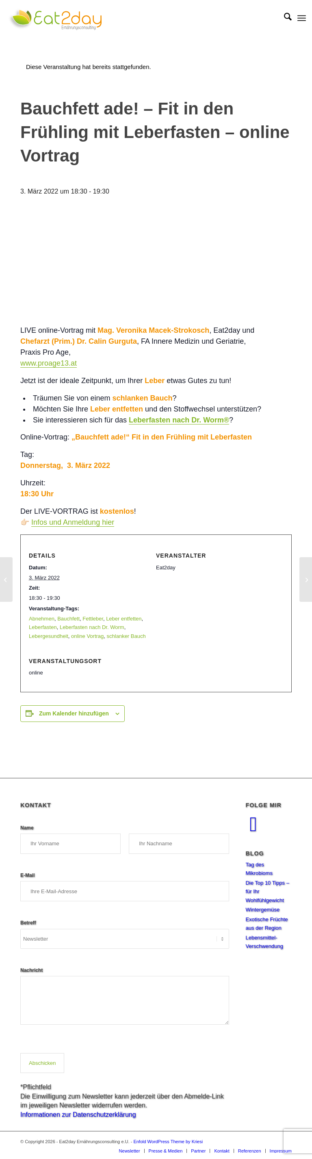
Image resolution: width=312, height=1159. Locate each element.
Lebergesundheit (48, 636)
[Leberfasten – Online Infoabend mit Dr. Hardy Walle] (305, 579)
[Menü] (301, 18)
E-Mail (29, 874)
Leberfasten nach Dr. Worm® (179, 420)
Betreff (30, 922)
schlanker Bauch (126, 636)
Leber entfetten (123, 619)
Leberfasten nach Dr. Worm (92, 627)
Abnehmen (41, 619)
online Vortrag (87, 636)
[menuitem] (284, 18)
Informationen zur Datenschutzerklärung (78, 1114)
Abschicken (42, 1063)
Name (29, 827)
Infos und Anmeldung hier (72, 522)
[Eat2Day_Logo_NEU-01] (55, 18)
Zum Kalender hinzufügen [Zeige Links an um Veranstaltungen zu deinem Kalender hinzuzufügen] (74, 713)
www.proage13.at (48, 363)
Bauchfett (68, 619)
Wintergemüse (262, 910)
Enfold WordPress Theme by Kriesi (168, 1141)
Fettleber (92, 619)
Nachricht (33, 969)
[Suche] (284, 18)
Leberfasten (43, 627)
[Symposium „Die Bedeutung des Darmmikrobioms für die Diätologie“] (6, 579)
